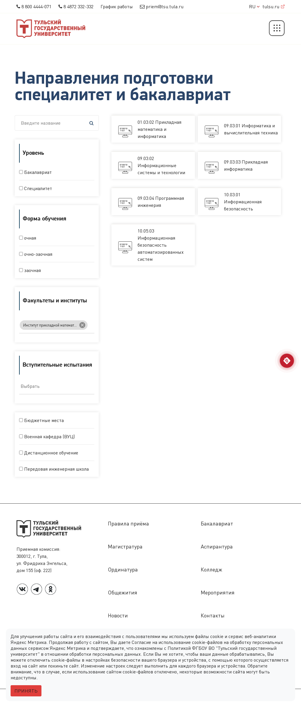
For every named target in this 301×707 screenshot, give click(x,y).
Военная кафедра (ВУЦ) (47, 436)
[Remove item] (82, 327)
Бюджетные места (41, 420)
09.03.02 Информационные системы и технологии (161, 165)
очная (27, 238)
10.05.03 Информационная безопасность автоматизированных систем (161, 245)
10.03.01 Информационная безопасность (243, 202)
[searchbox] (91, 326)
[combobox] (56, 325)
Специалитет (35, 188)
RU (254, 6)
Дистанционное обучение (48, 453)
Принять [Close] (26, 691)
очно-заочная (35, 254)
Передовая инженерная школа (54, 469)
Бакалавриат (35, 172)
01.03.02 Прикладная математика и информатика (159, 129)
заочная (30, 270)
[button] (277, 28)
